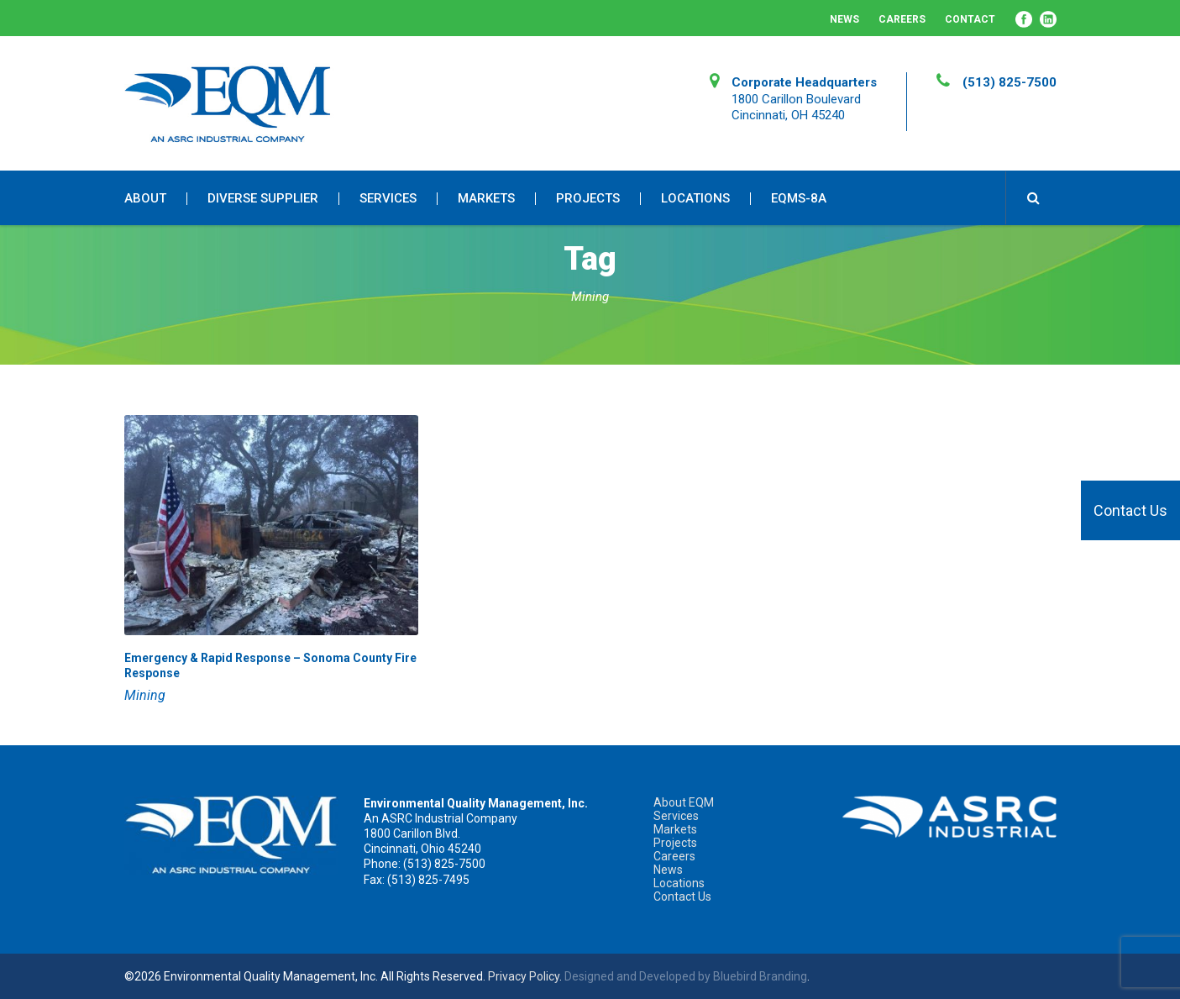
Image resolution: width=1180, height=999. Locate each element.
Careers (902, 19)
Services (388, 198)
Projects (588, 198)
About (145, 198)
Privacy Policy (523, 976)
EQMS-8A (798, 198)
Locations (695, 198)
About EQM (683, 802)
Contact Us (1130, 510)
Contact (970, 19)
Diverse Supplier (262, 198)
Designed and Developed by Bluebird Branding (685, 976)
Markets (486, 198)
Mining (144, 695)
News (844, 19)
